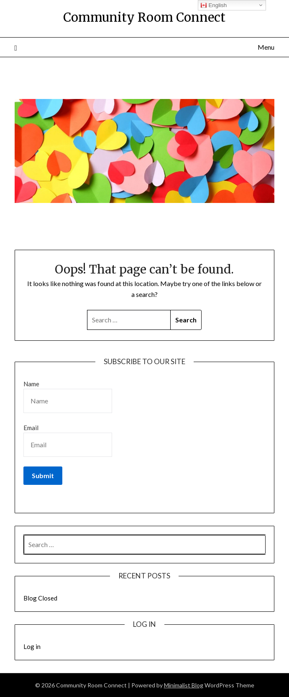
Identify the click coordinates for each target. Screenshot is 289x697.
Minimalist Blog (183, 685)
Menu (266, 47)
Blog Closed (40, 598)
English (213, 5)
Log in (32, 646)
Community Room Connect (144, 17)
